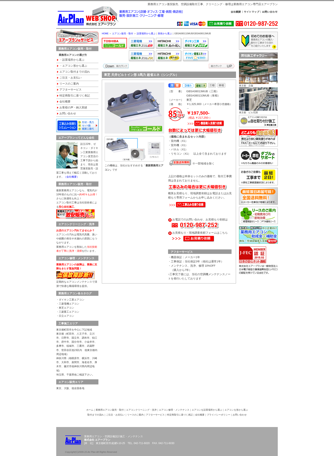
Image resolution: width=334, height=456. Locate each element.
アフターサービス (70, 89)
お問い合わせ (67, 113)
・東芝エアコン (65, 307)
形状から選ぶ (165, 33)
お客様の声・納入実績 (73, 107)
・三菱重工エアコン (67, 311)
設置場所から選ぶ (146, 33)
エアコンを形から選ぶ (236, 410)
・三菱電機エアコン (67, 303)
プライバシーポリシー (218, 414)
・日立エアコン (65, 315)
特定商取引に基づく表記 (74, 95)
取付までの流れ (95, 414)
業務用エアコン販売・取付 (110, 410)
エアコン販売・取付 (122, 33)
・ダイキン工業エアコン (70, 299)
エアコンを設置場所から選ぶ (207, 410)
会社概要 (65, 101)
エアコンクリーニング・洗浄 (141, 410)
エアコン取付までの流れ (74, 71)
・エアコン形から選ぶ (73, 65)
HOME (105, 33)
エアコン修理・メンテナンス (174, 410)
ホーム (89, 410)
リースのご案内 (69, 83)
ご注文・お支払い (70, 77)
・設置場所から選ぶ (71, 59)
